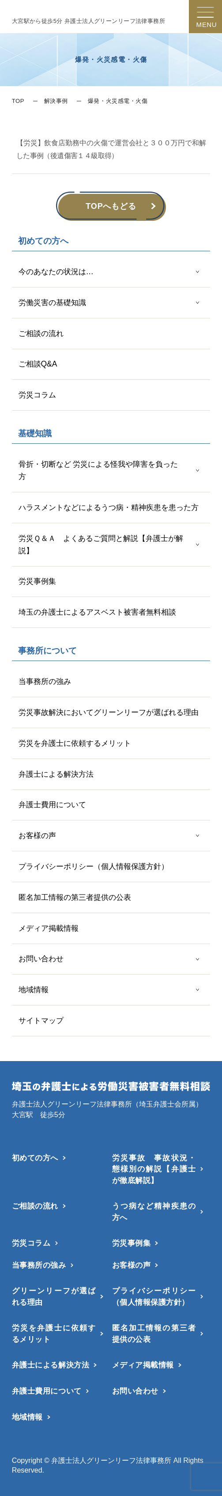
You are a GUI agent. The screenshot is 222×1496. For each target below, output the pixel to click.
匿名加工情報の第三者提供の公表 (75, 897)
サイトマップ (41, 1020)
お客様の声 (37, 835)
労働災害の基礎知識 (52, 302)
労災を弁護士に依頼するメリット (75, 743)
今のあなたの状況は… (56, 271)
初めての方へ (35, 1157)
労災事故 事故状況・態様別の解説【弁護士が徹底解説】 (154, 1169)
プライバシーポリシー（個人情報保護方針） (94, 866)
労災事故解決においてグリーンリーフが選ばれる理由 (109, 712)
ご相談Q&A (38, 363)
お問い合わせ (41, 958)
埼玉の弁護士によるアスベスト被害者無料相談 (97, 612)
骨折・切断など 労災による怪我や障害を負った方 (98, 470)
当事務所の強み (45, 681)
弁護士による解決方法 (56, 774)
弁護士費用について (52, 804)
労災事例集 (37, 581)
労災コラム (37, 394)
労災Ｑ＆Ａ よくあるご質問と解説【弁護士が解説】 (101, 544)
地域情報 (34, 989)
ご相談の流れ (41, 333)
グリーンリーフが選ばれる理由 (54, 1296)
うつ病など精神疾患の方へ (154, 1211)
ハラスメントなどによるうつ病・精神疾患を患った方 (109, 507)
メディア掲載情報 (49, 928)
